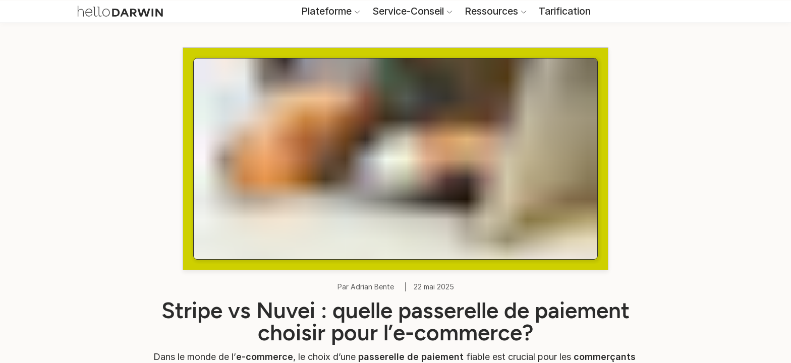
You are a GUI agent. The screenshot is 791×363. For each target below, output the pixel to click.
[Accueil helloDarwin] (127, 19)
